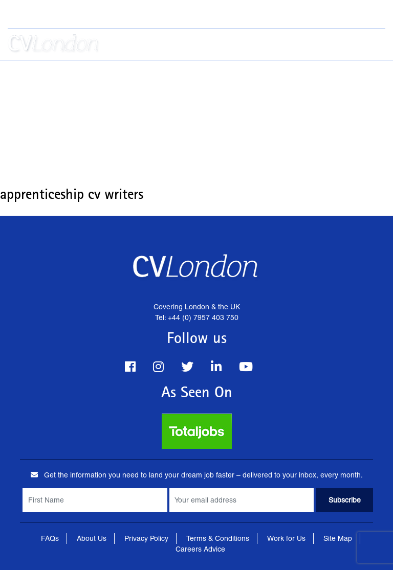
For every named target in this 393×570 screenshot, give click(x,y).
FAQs (50, 538)
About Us (91, 538)
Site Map (337, 538)
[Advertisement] (196, 76)
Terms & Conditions (217, 538)
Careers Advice (200, 549)
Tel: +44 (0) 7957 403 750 (196, 17)
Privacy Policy (146, 538)
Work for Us (286, 538)
